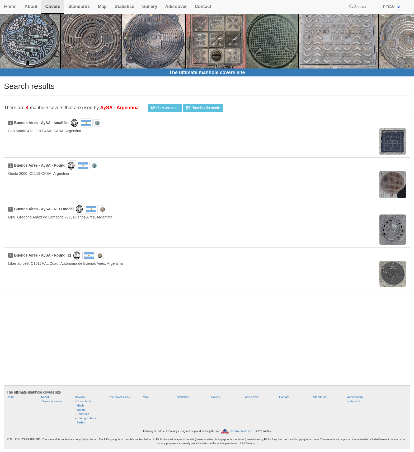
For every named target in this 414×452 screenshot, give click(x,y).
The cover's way (119, 397)
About (31, 6)
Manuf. (81, 409)
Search (357, 6)
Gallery (149, 6)
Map (102, 6)
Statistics (124, 6)
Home (10, 6)
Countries (83, 414)
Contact (203, 6)
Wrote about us (53, 401)
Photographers (86, 418)
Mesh (80, 405)
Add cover (176, 6)
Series (81, 422)
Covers (52, 6)
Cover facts (84, 401)
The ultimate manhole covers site (207, 72)
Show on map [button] (164, 108)
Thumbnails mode (203, 108)
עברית (392, 7)
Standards (79, 6)
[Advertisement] (207, 340)
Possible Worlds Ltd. (242, 431)
